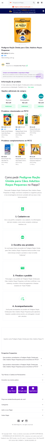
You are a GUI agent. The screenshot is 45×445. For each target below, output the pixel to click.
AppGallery (33, 389)
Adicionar (8, 106)
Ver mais (31, 87)
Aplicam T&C (32, 12)
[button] (22, 6)
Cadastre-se (25, 10)
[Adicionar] (12, 115)
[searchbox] (22, 3)
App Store (11, 389)
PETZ (8, 64)
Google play (22, 389)
